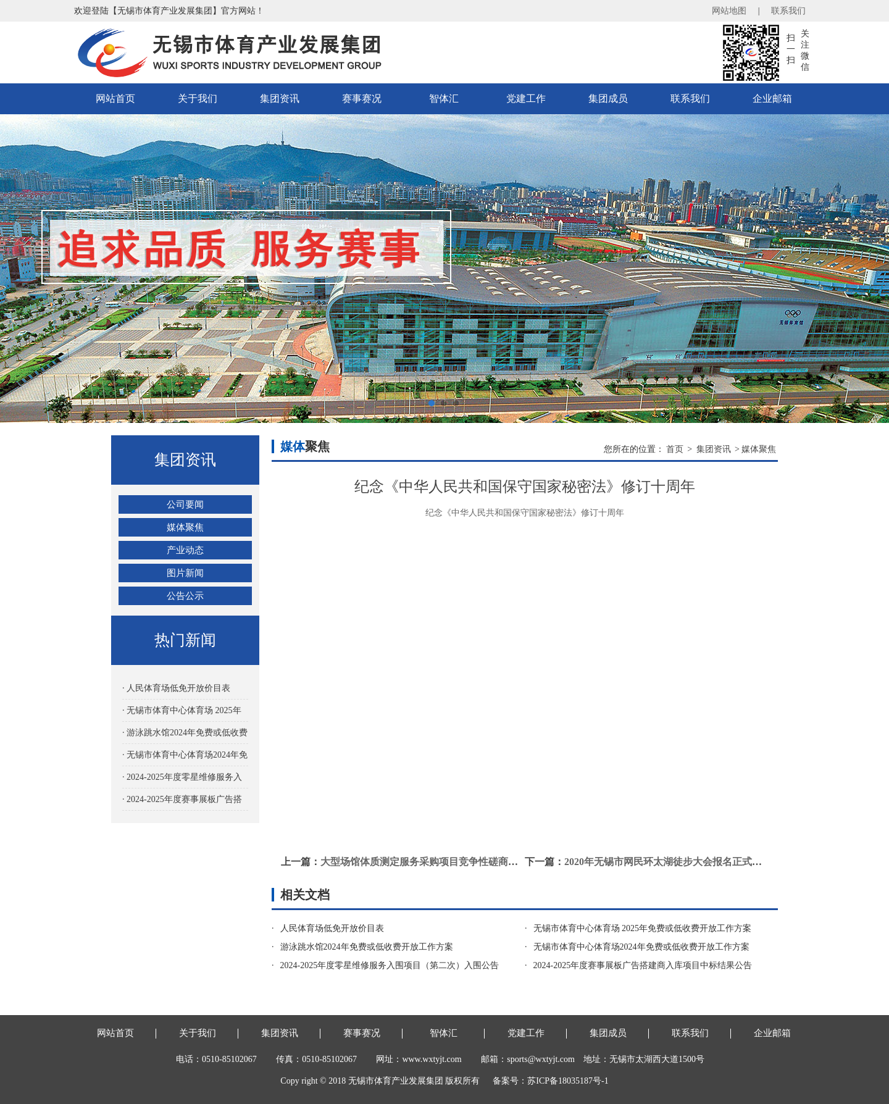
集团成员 (608, 98)
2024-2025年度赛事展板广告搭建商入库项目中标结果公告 (643, 965)
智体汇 (444, 98)
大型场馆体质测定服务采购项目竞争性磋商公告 (424, 861)
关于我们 (197, 98)
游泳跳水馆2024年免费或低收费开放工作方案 (366, 946)
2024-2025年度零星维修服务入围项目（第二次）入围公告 (389, 965)
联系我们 (788, 10)
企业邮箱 (772, 98)
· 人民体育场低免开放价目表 (176, 688)
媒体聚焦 (185, 527)
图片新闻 (185, 573)
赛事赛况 (362, 98)
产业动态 (185, 550)
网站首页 (115, 98)
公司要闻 (185, 504)
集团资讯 (279, 98)
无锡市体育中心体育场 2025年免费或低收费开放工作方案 (642, 928)
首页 (674, 449)
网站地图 (729, 10)
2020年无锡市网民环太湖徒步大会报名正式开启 (668, 861)
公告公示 (185, 596)
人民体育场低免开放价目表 (332, 928)
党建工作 (526, 98)
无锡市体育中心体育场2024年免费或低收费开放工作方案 (641, 946)
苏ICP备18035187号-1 (567, 1080)
